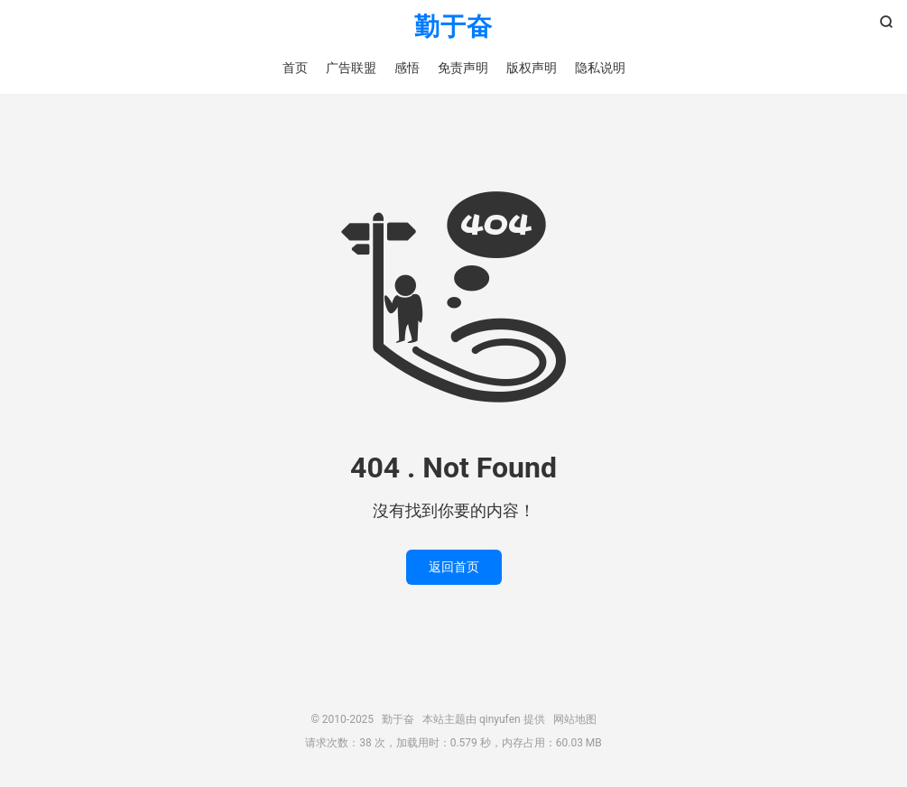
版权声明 (531, 67)
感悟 (407, 67)
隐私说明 (600, 67)
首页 (295, 67)
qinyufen (500, 719)
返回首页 (454, 567)
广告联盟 (351, 67)
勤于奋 (453, 28)
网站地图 (575, 719)
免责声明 (463, 67)
